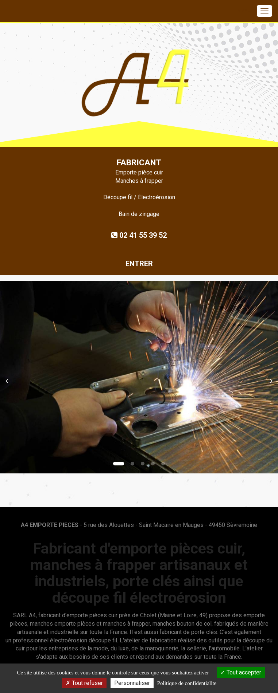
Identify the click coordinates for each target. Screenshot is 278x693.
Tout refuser (84, 683)
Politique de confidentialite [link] (186, 683)
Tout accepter (240, 672)
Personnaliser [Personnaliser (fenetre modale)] (132, 683)
